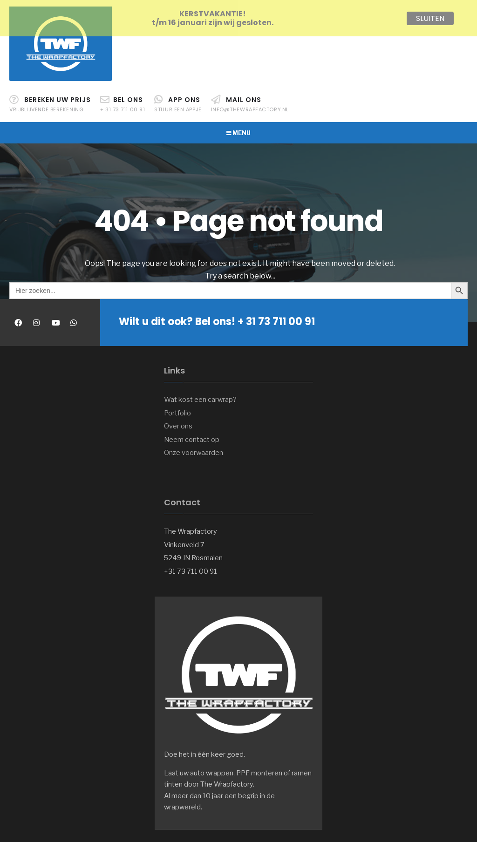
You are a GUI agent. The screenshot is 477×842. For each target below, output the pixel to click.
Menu (238, 129)
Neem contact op (191, 436)
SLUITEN (430, 18)
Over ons (178, 423)
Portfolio (177, 410)
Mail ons (250, 101)
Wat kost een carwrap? (200, 396)
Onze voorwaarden (193, 449)
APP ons (177, 101)
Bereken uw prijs (50, 101)
